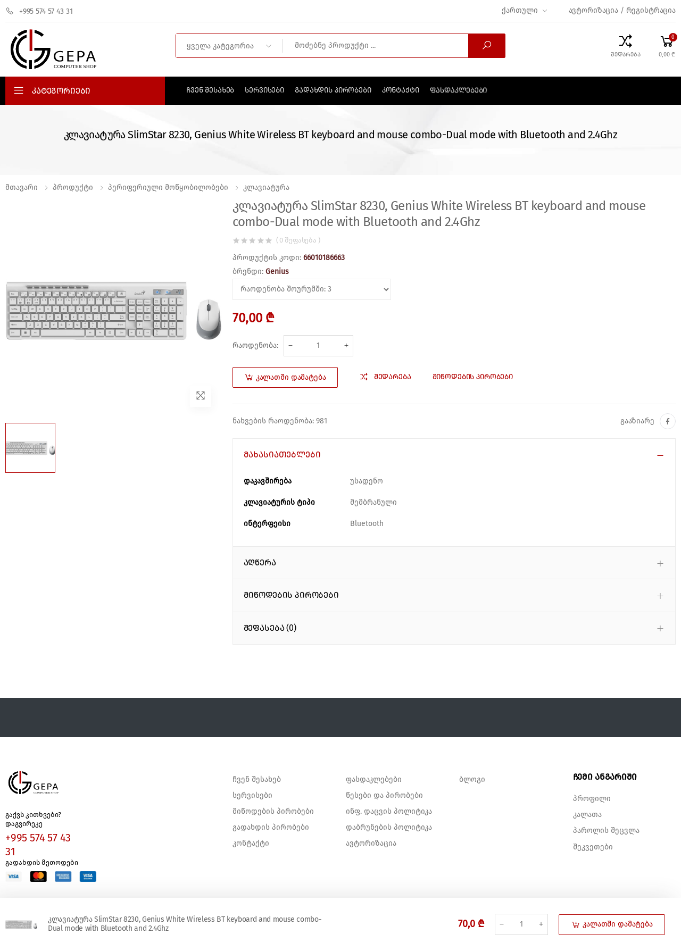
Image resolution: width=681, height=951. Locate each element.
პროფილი (592, 799)
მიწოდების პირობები (273, 811)
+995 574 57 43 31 (39, 11)
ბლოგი (472, 779)
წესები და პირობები (384, 795)
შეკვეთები (593, 847)
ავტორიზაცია (371, 843)
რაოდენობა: (255, 345)
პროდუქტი (73, 187)
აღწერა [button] (260, 562)
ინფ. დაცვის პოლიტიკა (389, 811)
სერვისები (264, 90)
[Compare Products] (626, 45)
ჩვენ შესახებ (210, 90)
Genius (277, 272)
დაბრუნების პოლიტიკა (389, 827)
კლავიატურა (266, 187)
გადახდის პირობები (333, 90)
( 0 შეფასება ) (298, 240)
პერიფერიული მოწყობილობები (168, 187)
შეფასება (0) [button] (270, 628)
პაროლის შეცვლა (606, 831)
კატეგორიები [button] (61, 91)
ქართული (519, 10)
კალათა (587, 815)
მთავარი (21, 187)
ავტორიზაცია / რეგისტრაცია (622, 10)
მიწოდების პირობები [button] (291, 595)
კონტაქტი (400, 90)
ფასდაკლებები (458, 90)
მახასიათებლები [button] (282, 455)
